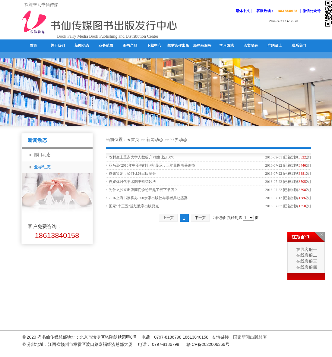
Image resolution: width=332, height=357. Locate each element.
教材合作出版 (178, 45)
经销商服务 (202, 45)
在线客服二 (306, 255)
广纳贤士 (274, 45)
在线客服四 (306, 267)
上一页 (168, 218)
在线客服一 (306, 249)
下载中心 (154, 45)
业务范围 (106, 45)
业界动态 (178, 139)
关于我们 (57, 45)
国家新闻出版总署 (250, 337)
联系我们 (299, 45)
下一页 (200, 218)
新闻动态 (81, 45)
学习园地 (226, 45)
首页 (33, 45)
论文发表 (250, 45)
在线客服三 (306, 261)
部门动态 (42, 154)
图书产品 (130, 45)
